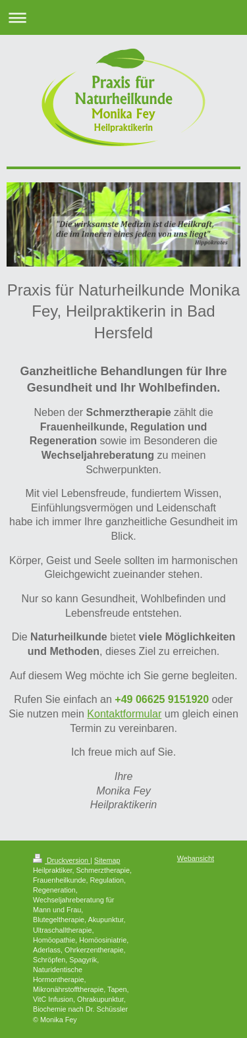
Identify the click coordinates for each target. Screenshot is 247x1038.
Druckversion (61, 860)
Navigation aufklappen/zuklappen (123, 17)
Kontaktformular (124, 713)
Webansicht (195, 858)
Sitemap (107, 860)
